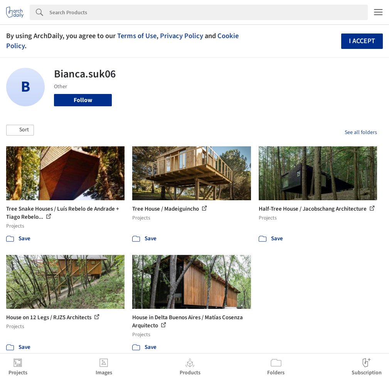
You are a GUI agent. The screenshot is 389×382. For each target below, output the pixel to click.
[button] (20, 130)
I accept (362, 41)
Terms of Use (137, 36)
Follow (83, 100)
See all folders (361, 132)
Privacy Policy (181, 36)
